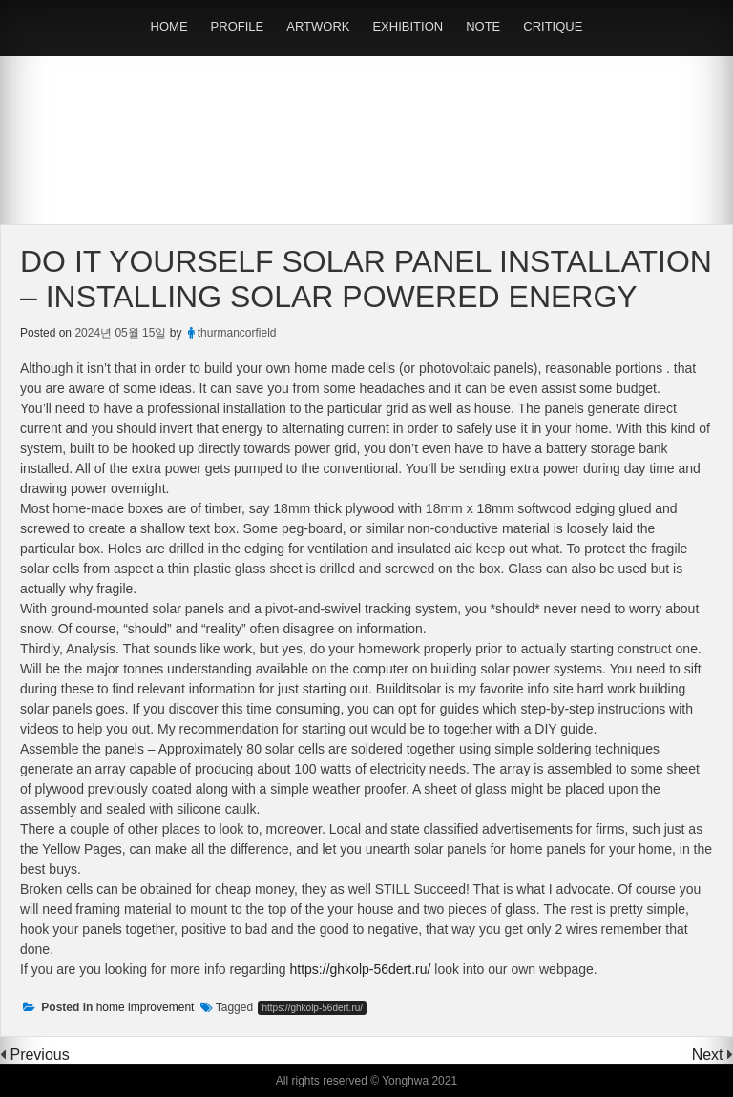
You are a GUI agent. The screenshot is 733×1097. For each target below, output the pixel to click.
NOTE (483, 26)
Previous (39, 1054)
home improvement (145, 1007)
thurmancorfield (237, 333)
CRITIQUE (552, 26)
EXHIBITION (407, 26)
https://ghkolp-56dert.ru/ (360, 969)
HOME (169, 26)
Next (709, 1054)
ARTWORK (317, 26)
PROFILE (237, 26)
